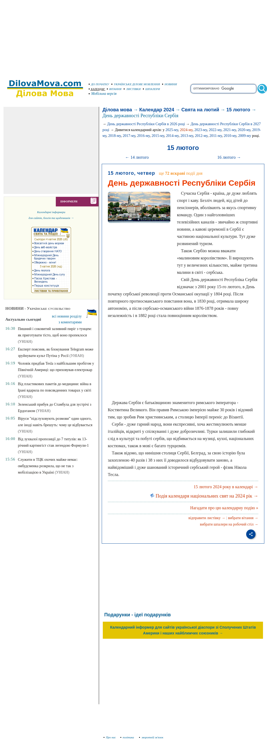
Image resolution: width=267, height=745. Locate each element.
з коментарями (70, 322)
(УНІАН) (25, 342)
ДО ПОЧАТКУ (99, 84)
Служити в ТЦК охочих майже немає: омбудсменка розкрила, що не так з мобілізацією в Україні (48, 466)
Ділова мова (117, 109)
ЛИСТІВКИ (132, 89)
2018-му (114, 136)
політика (128, 737)
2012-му (201, 136)
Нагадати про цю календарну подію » (224, 508)
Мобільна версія (102, 94)
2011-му (215, 136)
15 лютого (238, 109)
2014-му (172, 136)
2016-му (143, 136)
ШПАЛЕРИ (151, 89)
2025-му (172, 130)
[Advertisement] (133, 37)
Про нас (110, 737)
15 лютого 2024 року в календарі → (226, 487)
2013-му (186, 136)
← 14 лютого (137, 157)
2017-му (129, 136)
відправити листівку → (207, 518)
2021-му (229, 130)
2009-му (244, 136)
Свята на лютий (200, 109)
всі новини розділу (67, 316)
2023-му (200, 130)
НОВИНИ (170, 84)
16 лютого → (229, 157)
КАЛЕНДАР (96, 89)
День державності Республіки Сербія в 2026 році (146, 124)
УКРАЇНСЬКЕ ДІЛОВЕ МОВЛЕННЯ (135, 84)
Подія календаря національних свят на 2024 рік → (204, 496)
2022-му (215, 130)
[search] (223, 88)
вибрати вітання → (243, 518)
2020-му (244, 130)
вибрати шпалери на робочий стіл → (229, 524)
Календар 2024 (156, 109)
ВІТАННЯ (114, 89)
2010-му (230, 136)
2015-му (158, 136)
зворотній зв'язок (151, 737)
